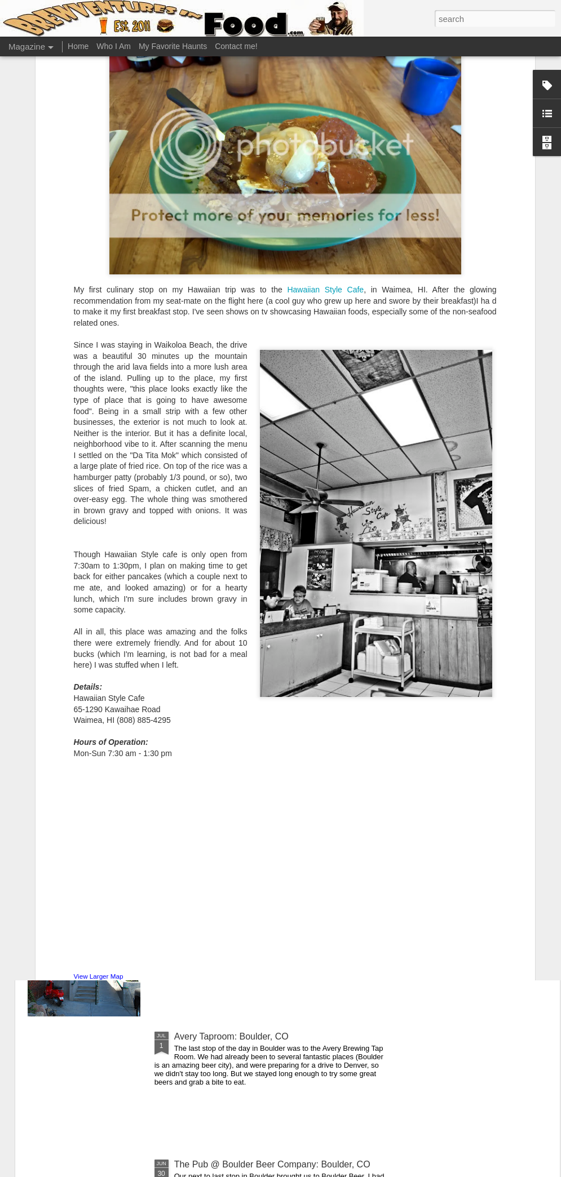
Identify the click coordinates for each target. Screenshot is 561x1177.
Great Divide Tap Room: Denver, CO (247, 780)
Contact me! (236, 46)
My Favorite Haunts (173, 46)
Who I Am (113, 46)
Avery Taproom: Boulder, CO (231, 1036)
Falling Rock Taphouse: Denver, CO (245, 908)
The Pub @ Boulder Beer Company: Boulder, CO (272, 1164)
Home (78, 46)
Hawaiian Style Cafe (325, 166)
